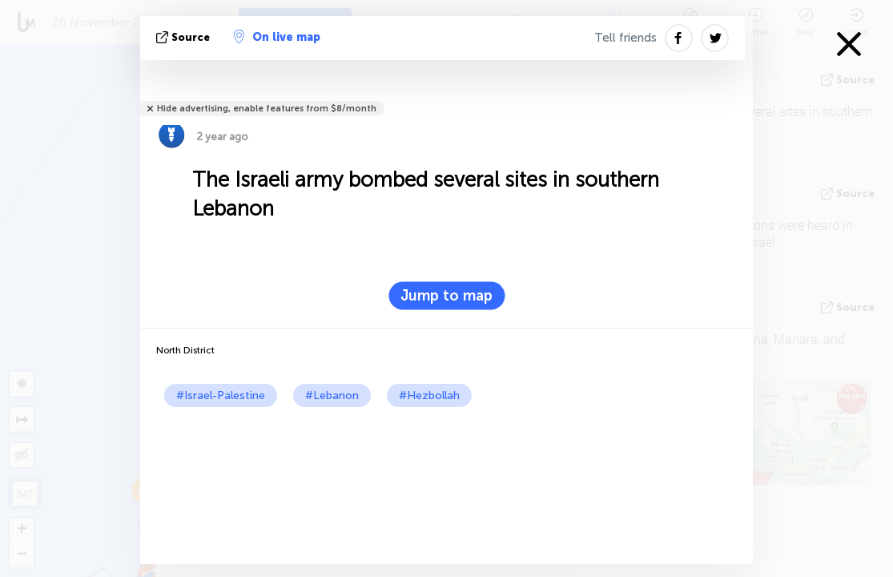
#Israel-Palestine (220, 395)
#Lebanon (332, 395)
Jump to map (446, 296)
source (184, 37)
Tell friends (625, 37)
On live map (277, 37)
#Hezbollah (429, 395)
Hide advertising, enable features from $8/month (266, 108)
